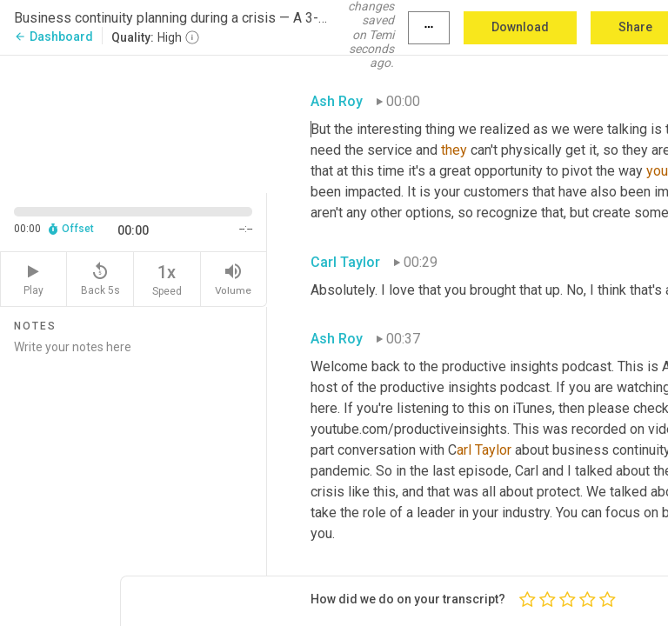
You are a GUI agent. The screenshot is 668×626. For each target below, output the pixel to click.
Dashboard (53, 36)
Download (520, 27)
